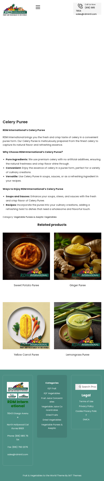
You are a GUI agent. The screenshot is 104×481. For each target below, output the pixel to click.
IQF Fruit (52, 388)
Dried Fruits (52, 414)
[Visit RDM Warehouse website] (23, 396)
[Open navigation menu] (38, 7)
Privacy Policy (86, 406)
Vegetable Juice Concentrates (52, 408)
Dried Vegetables (52, 419)
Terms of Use (86, 401)
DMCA (86, 419)
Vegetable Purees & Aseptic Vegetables (35, 217)
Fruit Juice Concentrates (52, 400)
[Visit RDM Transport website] (12, 396)
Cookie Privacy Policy (86, 413)
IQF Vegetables (52, 393)
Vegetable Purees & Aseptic (52, 426)
